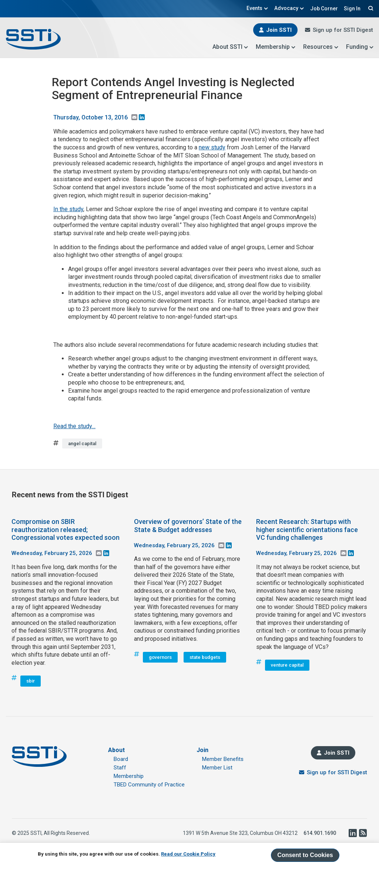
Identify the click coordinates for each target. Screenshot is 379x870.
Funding (360, 46)
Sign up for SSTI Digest (343, 30)
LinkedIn (352, 833)
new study (212, 147)
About (116, 750)
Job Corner (324, 8)
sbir (30, 681)
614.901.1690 (319, 833)
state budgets (205, 657)
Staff (120, 767)
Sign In (352, 8)
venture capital (287, 665)
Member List (217, 767)
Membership (276, 46)
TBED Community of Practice (149, 784)
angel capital (82, 443)
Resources (321, 46)
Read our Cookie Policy (188, 854)
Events (257, 8)
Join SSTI (279, 30)
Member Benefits (223, 759)
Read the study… (74, 426)
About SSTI (230, 46)
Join (202, 750)
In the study (68, 209)
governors (160, 657)
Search (369, 8)
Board (121, 759)
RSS (362, 833)
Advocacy (289, 8)
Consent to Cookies (305, 855)
